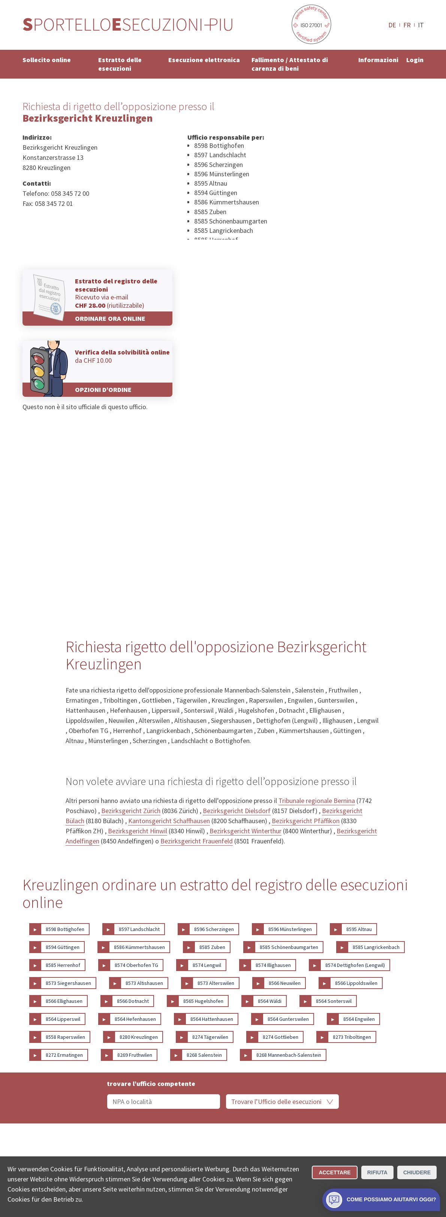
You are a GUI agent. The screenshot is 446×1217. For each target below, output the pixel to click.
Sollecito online (46, 59)
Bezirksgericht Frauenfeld (196, 841)
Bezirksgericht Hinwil (137, 831)
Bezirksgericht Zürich (130, 810)
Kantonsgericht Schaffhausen (169, 820)
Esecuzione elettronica (204, 59)
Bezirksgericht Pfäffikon (306, 820)
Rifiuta (377, 1172)
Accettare (334, 1172)
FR (407, 25)
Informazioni (378, 59)
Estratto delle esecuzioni (120, 64)
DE (392, 25)
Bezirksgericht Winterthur (245, 831)
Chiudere (417, 1172)
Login (415, 59)
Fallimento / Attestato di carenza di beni (289, 64)
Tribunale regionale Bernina (316, 800)
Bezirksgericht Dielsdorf (237, 810)
